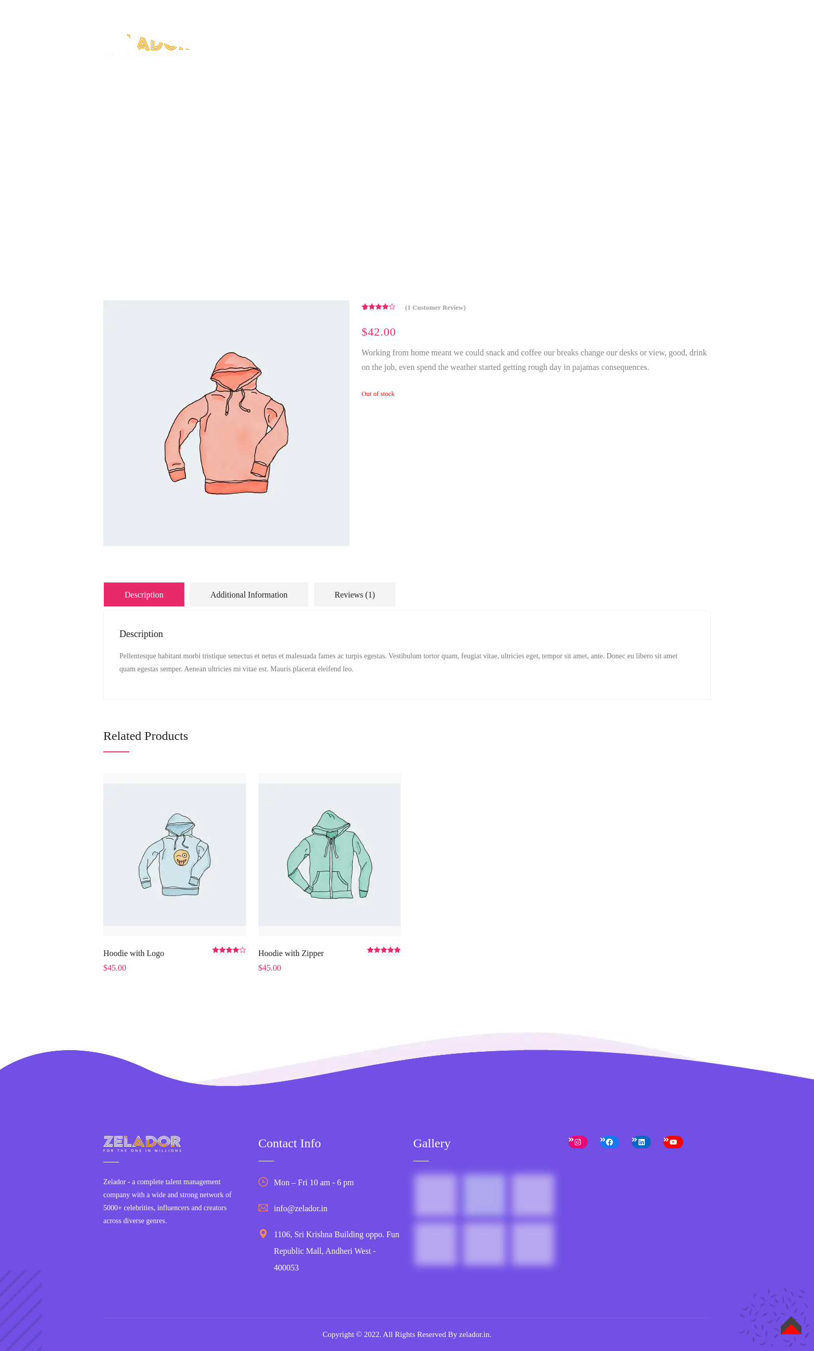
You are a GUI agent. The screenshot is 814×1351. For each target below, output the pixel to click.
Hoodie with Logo (133, 953)
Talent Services (438, 51)
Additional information (249, 594)
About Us (374, 51)
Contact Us (660, 51)
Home (329, 51)
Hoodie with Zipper (291, 953)
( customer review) (435, 307)
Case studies (596, 51)
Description (144, 594)
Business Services (518, 51)
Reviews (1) (355, 594)
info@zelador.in (301, 1208)
